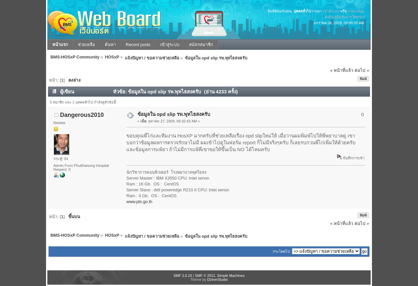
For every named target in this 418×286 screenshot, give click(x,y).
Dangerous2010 (82, 115)
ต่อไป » (362, 70)
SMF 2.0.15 (182, 276)
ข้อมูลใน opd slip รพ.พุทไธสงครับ (174, 114)
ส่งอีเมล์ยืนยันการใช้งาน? (344, 17)
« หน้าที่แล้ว (341, 70)
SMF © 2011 (205, 276)
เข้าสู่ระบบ (331, 11)
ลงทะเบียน (356, 11)
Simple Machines (231, 276)
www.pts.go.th (139, 201)
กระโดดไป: (282, 251)
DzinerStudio (217, 279)
